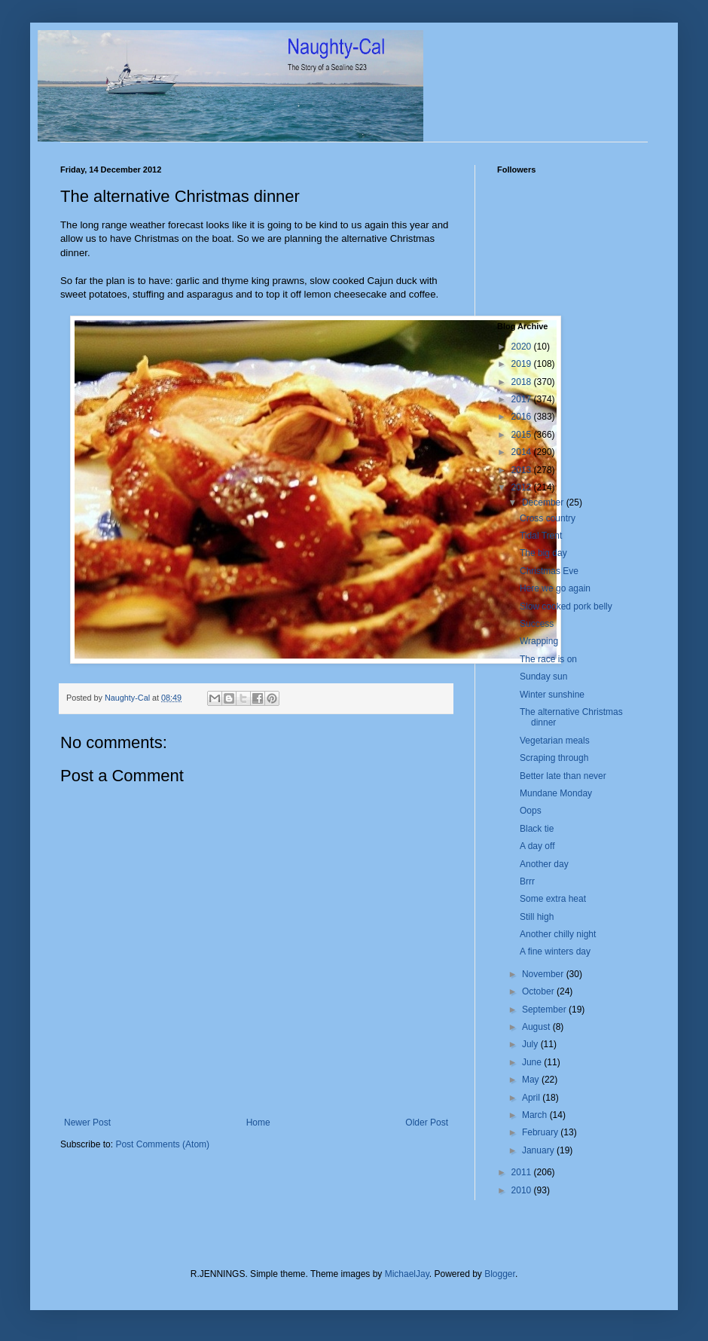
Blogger (499, 1274)
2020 (522, 346)
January (539, 1150)
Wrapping (539, 641)
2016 (522, 416)
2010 (522, 1190)
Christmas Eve (549, 571)
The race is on (548, 659)
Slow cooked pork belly (566, 606)
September (545, 1009)
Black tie (537, 828)
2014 (522, 452)
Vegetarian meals (555, 740)
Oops (531, 810)
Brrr (527, 881)
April (532, 1097)
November (544, 974)
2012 (522, 487)
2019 (522, 364)
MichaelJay (407, 1274)
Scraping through (554, 758)
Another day (544, 864)
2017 (522, 399)
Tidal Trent (541, 535)
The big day (543, 553)
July (531, 1044)
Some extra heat (553, 898)
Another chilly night (558, 934)
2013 (522, 470)
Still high (537, 917)
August (537, 1027)
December (544, 502)
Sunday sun (543, 676)
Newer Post (87, 1122)
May (532, 1079)
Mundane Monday (556, 793)
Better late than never (563, 776)
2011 (522, 1172)
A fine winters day (555, 951)
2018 (522, 382)
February (541, 1132)
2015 (522, 434)
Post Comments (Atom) (162, 1144)
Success (537, 624)
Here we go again (555, 588)
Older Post (426, 1122)
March (536, 1115)
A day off (537, 846)
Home (258, 1122)
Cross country (547, 518)
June (533, 1062)
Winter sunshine (552, 694)
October (539, 991)
